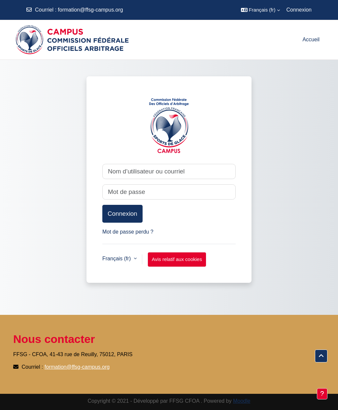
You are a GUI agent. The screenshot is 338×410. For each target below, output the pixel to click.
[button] (260, 10)
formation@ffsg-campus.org (90, 10)
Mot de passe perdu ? (127, 232)
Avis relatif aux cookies (177, 259)
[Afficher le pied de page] (322, 393)
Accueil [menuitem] (311, 39)
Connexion (299, 10)
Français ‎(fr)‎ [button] (117, 258)
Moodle (241, 401)
